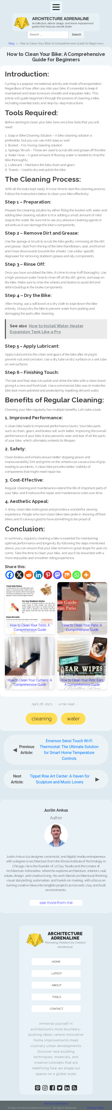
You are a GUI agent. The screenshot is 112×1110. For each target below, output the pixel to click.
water (73, 719)
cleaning (41, 719)
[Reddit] (29, 575)
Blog (11, 43)
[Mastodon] (57, 575)
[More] (86, 575)
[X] (19, 575)
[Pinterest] (48, 575)
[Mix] (67, 575)
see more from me (55, 902)
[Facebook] (9, 575)
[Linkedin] (38, 575)
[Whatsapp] (76, 575)
